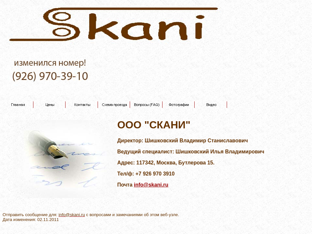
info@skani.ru (151, 185)
